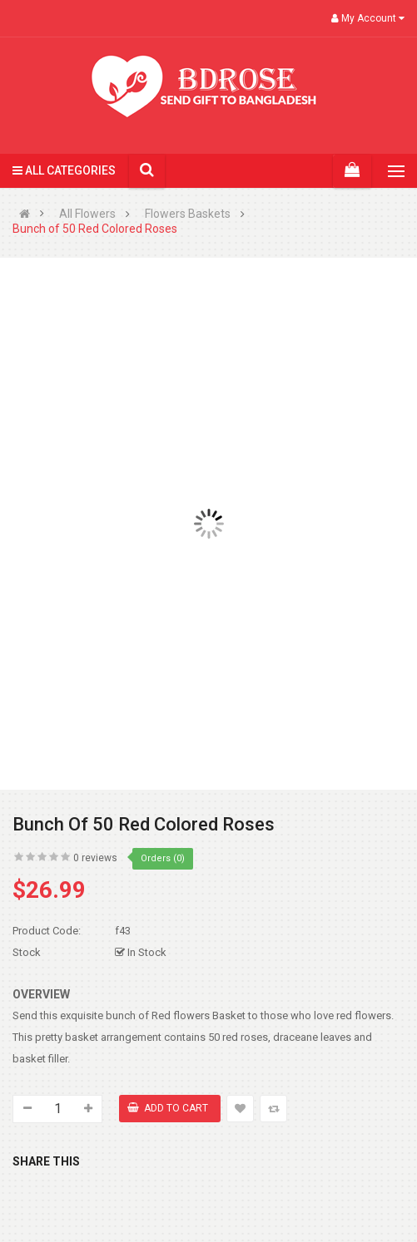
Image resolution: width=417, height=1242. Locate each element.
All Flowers (87, 214)
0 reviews (95, 858)
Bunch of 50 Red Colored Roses (94, 229)
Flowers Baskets (188, 214)
